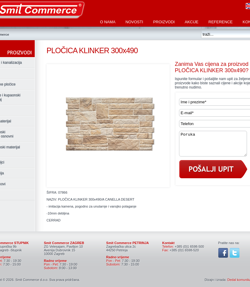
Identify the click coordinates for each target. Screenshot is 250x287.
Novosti (134, 22)
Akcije (192, 22)
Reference (220, 22)
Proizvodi (164, 22)
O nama (107, 22)
